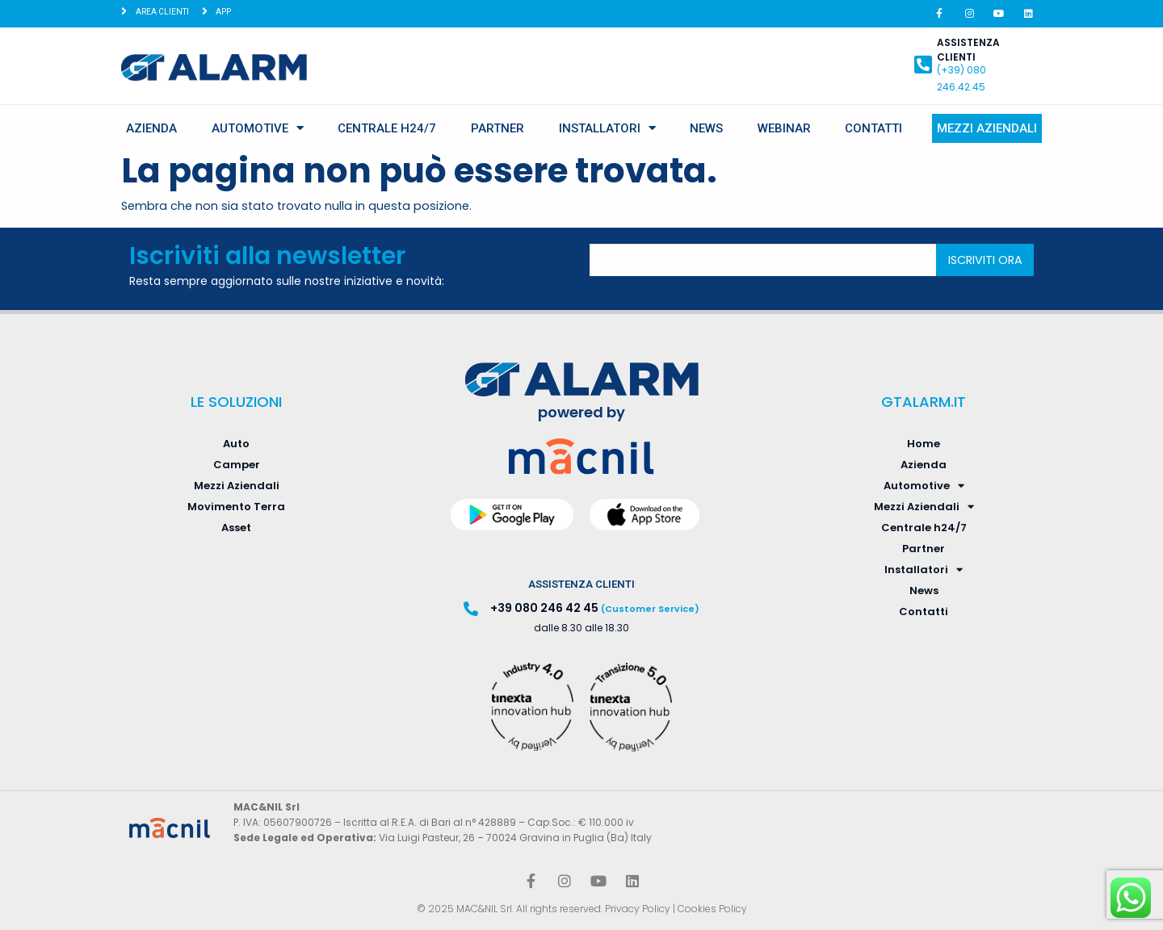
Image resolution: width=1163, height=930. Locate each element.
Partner (497, 128)
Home (923, 443)
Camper (236, 464)
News (706, 128)
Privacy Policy (637, 908)
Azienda (151, 128)
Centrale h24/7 (387, 128)
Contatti (873, 128)
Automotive (258, 128)
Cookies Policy (712, 908)
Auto (236, 443)
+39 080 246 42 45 (544, 608)
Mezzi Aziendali (987, 128)
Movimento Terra (236, 506)
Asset (236, 527)
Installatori (607, 128)
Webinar (784, 128)
